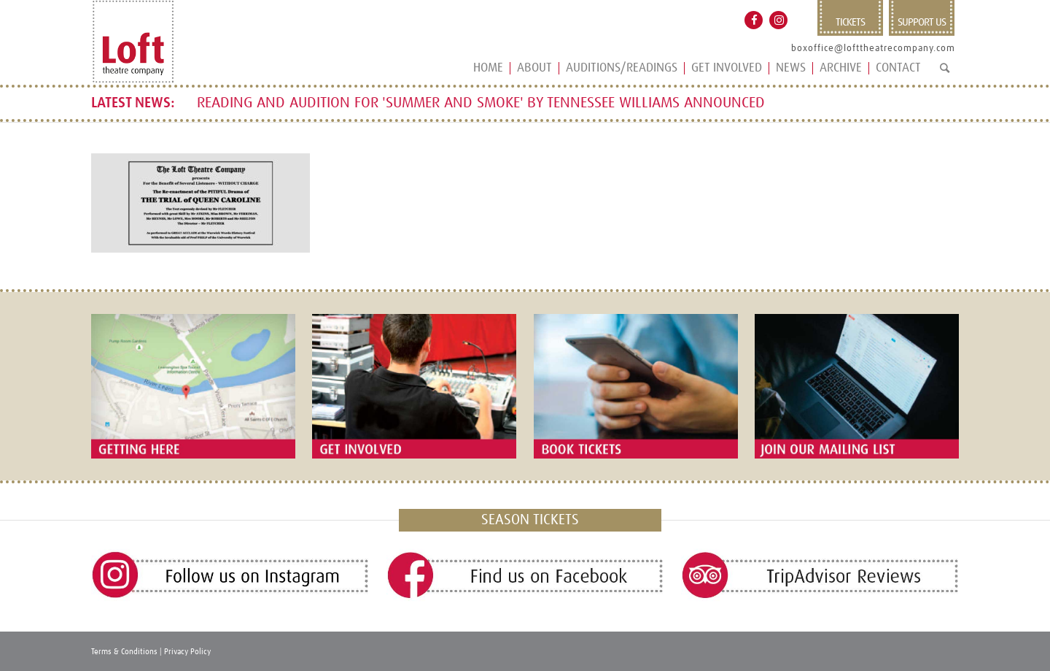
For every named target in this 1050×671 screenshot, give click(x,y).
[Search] (944, 74)
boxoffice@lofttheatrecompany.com (873, 48)
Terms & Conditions (124, 652)
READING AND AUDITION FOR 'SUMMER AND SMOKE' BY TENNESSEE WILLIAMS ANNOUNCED (481, 103)
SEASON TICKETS (530, 520)
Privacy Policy (187, 652)
